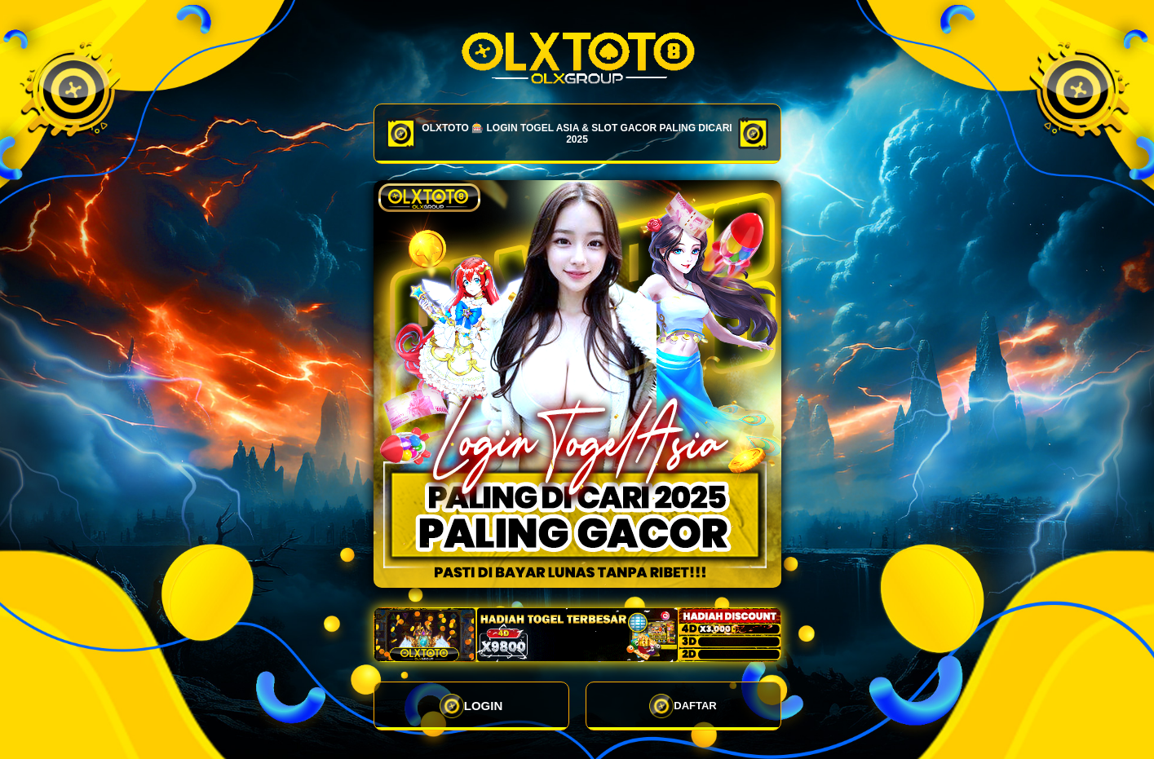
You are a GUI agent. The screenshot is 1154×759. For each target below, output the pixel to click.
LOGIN (471, 706)
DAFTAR (682, 706)
